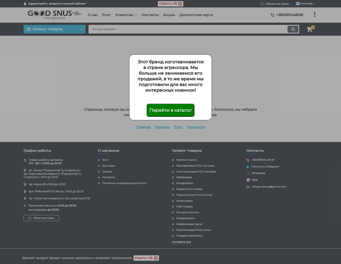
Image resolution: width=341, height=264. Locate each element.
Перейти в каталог (170, 110)
